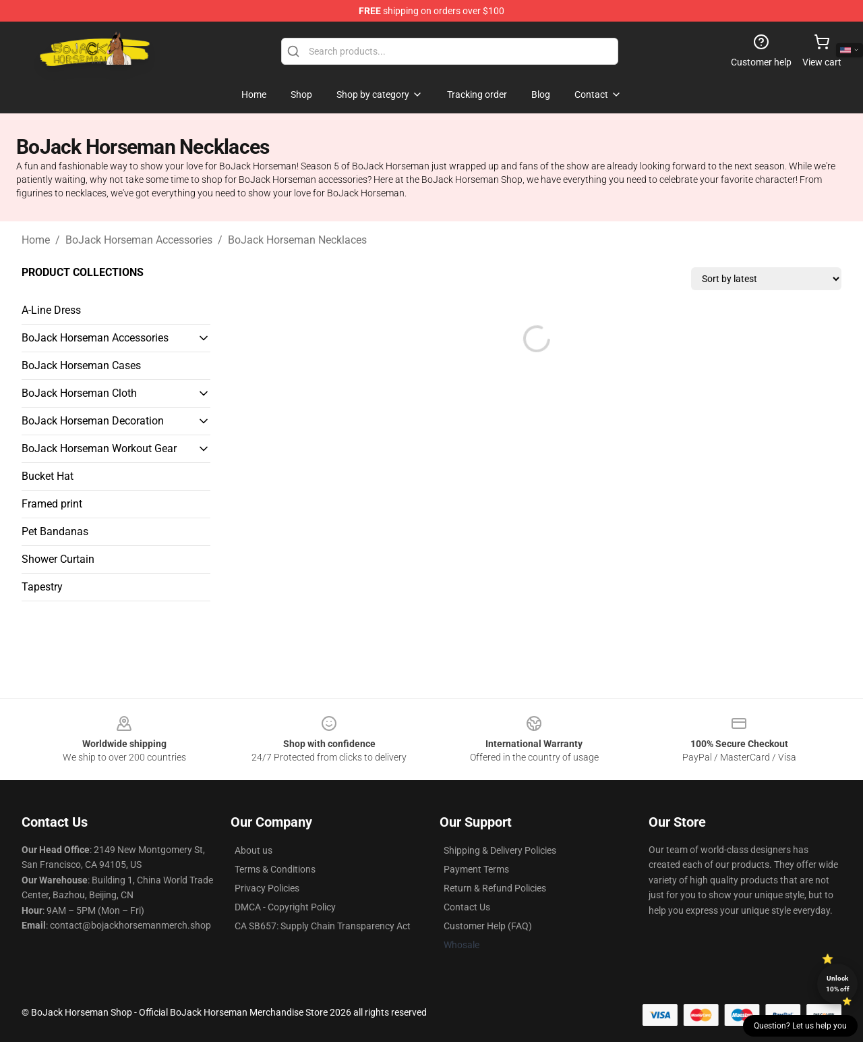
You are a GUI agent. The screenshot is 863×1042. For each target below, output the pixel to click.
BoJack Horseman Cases (81, 365)
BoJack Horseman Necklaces (297, 240)
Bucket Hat (47, 476)
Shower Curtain (58, 559)
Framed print (52, 503)
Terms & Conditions (275, 869)
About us (253, 850)
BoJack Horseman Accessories (138, 240)
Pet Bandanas (55, 531)
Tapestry (42, 586)
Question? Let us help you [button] (800, 1026)
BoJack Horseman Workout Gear (99, 448)
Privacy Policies (267, 888)
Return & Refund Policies (495, 888)
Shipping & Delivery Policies (500, 850)
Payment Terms (476, 869)
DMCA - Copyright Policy (285, 907)
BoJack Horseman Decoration (93, 420)
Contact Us (467, 907)
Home (36, 240)
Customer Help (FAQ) (488, 926)
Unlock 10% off (838, 984)
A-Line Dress (51, 310)
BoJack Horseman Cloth (79, 393)
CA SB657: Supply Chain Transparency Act (323, 926)
